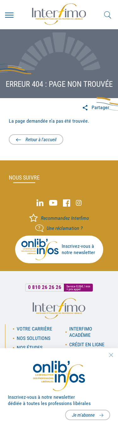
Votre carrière (34, 329)
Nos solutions (33, 338)
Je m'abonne (83, 415)
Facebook (66, 203)
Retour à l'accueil (40, 139)
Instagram (78, 203)
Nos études (29, 348)
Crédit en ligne (86, 344)
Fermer (111, 355)
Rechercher (107, 15)
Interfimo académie (80, 332)
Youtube (53, 203)
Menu (9, 15)
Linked (40, 203)
